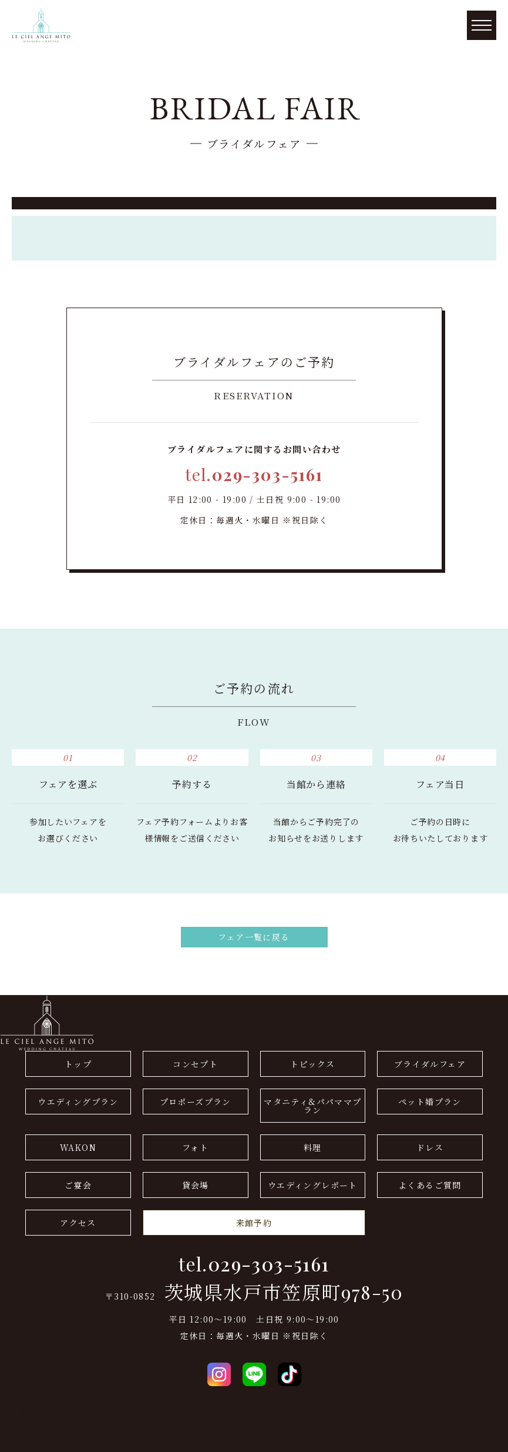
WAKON (78, 1147)
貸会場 (195, 1185)
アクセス (78, 1223)
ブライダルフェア (430, 1064)
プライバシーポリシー (45, 1427)
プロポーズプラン (195, 1101)
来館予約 (254, 1223)
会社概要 (18, 1394)
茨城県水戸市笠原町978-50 (283, 1292)
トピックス (312, 1064)
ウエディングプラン (78, 1101)
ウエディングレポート (313, 1185)
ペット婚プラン (430, 1101)
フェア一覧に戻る (254, 937)
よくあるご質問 (430, 1185)
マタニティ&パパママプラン (312, 1106)
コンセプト (195, 1064)
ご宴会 (78, 1185)
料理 (313, 1147)
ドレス (429, 1147)
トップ (78, 1064)
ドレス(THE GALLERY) (50, 1411)
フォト (195, 1147)
